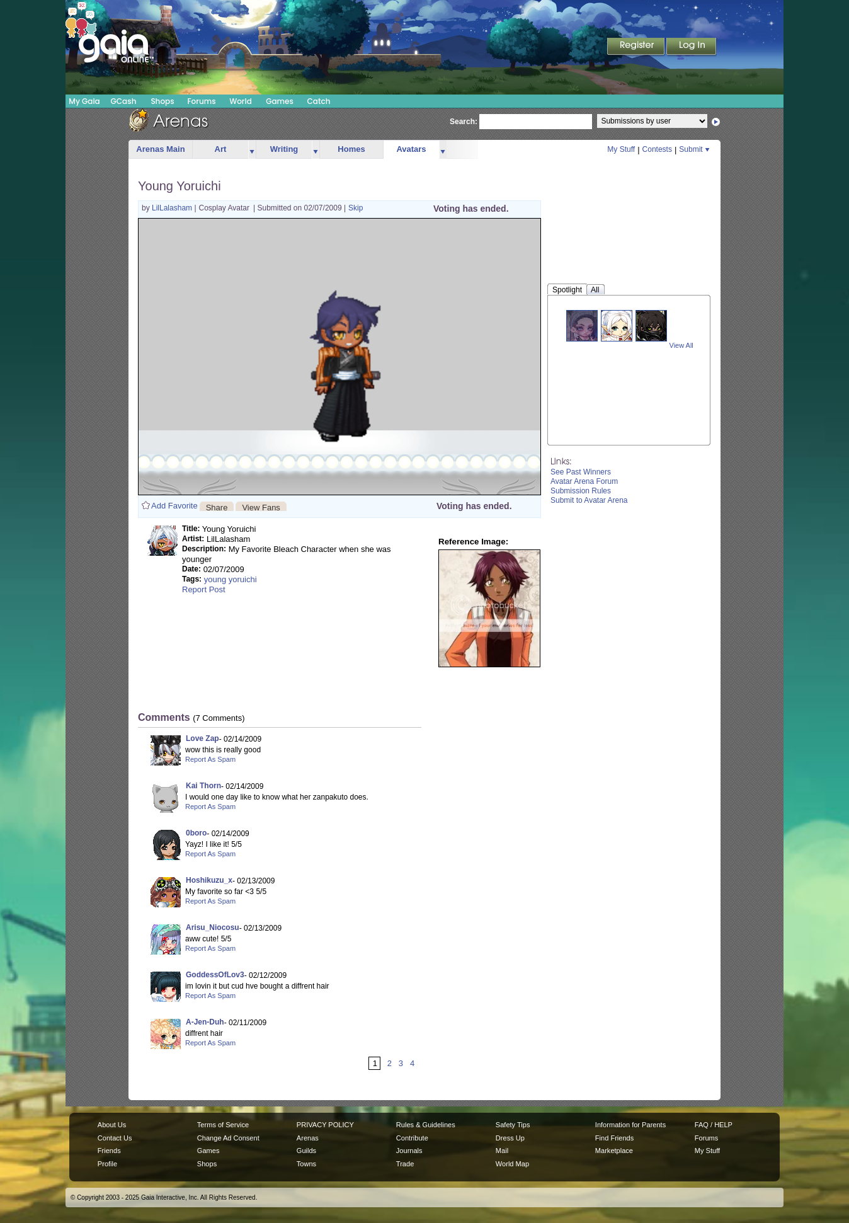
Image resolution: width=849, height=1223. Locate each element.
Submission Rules (580, 490)
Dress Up (510, 1138)
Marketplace (614, 1150)
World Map (512, 1164)
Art (221, 149)
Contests (657, 149)
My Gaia (84, 101)
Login (691, 47)
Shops (162, 101)
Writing (284, 149)
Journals (409, 1150)
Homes (351, 149)
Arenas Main (160, 149)
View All (681, 345)
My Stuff (621, 149)
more (252, 150)
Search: (463, 121)
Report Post (203, 589)
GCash (124, 101)
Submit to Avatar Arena (589, 500)
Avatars (411, 149)
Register (636, 47)
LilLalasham (173, 208)
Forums (201, 101)
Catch (319, 101)
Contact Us (115, 1138)
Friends (109, 1150)
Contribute (412, 1138)
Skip (355, 208)
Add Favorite (174, 505)
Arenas (308, 1138)
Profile (107, 1164)
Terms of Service (223, 1124)
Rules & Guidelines (425, 1124)
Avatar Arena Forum (584, 481)
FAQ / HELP (713, 1124)
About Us (112, 1124)
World (240, 101)
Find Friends (614, 1138)
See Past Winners (580, 472)
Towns (306, 1164)
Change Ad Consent (228, 1138)
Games (279, 101)
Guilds (306, 1150)
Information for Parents (630, 1124)
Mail (502, 1150)
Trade (405, 1164)
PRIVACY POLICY (325, 1124)
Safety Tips (513, 1124)
